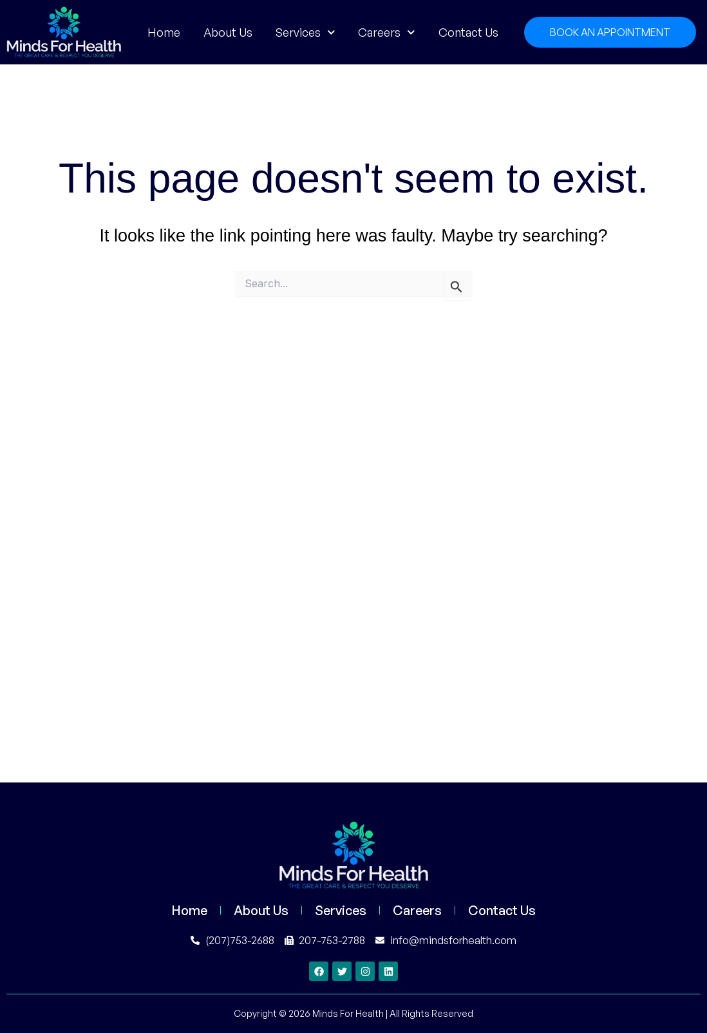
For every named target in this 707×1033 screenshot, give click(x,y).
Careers (386, 32)
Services (305, 32)
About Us (227, 32)
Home (163, 32)
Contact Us (468, 32)
